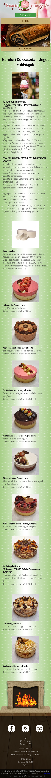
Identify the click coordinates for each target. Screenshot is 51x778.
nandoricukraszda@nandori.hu (28, 754)
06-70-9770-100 (31, 751)
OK (25, 775)
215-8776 (29, 748)
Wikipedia (46, 773)
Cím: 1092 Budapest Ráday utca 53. (25, 741)
